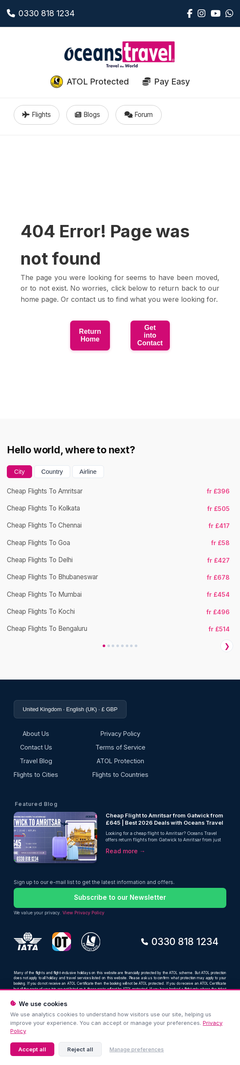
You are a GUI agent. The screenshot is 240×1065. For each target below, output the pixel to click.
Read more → (125, 851)
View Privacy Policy (83, 913)
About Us (36, 733)
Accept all (32, 1049)
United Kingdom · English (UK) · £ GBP (70, 709)
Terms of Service (120, 747)
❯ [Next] (227, 646)
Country (52, 471)
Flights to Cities (36, 774)
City (19, 471)
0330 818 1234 (180, 941)
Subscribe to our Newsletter (120, 897)
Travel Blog (36, 760)
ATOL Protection (120, 760)
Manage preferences (137, 1049)
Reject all (80, 1049)
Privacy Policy (120, 733)
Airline (88, 471)
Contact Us (36, 747)
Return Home (90, 335)
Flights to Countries (120, 774)
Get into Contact (150, 335)
